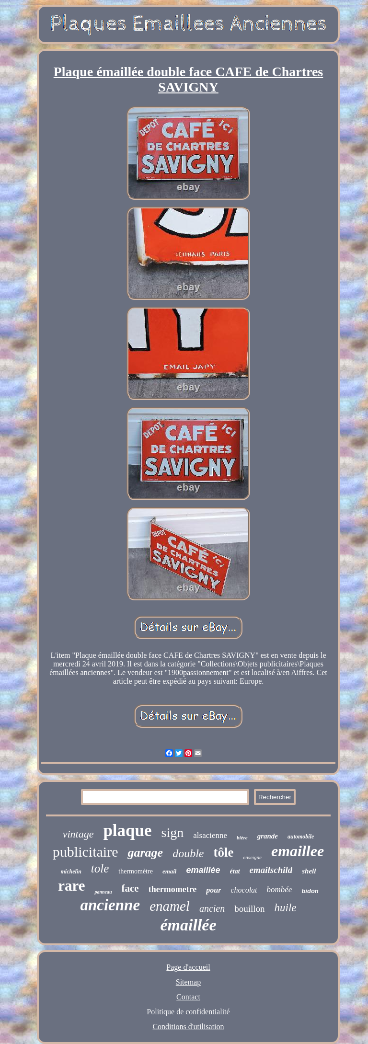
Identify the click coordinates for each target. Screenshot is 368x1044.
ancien (212, 908)
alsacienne (210, 835)
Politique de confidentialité (188, 1012)
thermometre (173, 889)
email (169, 871)
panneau (103, 892)
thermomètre (135, 871)
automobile (301, 836)
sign (172, 832)
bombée (279, 889)
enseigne (252, 857)
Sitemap (188, 982)
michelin (71, 871)
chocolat (243, 890)
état (235, 871)
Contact (188, 997)
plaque (127, 830)
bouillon (249, 909)
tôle (223, 852)
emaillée (203, 870)
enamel (170, 906)
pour (213, 890)
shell (309, 871)
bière (242, 837)
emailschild (271, 870)
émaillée (188, 925)
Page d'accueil (188, 967)
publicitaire (85, 852)
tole (100, 868)
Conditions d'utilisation (188, 1026)
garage (145, 853)
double (188, 853)
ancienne (110, 905)
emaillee (297, 851)
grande (267, 836)
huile (286, 908)
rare (71, 885)
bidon (309, 891)
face (130, 888)
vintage (78, 834)
